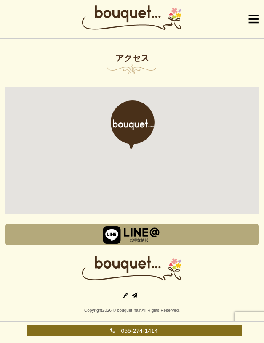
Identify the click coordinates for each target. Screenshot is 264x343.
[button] (132, 125)
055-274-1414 (133, 330)
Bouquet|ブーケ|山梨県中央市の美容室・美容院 (132, 19)
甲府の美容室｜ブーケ (132, 269)
